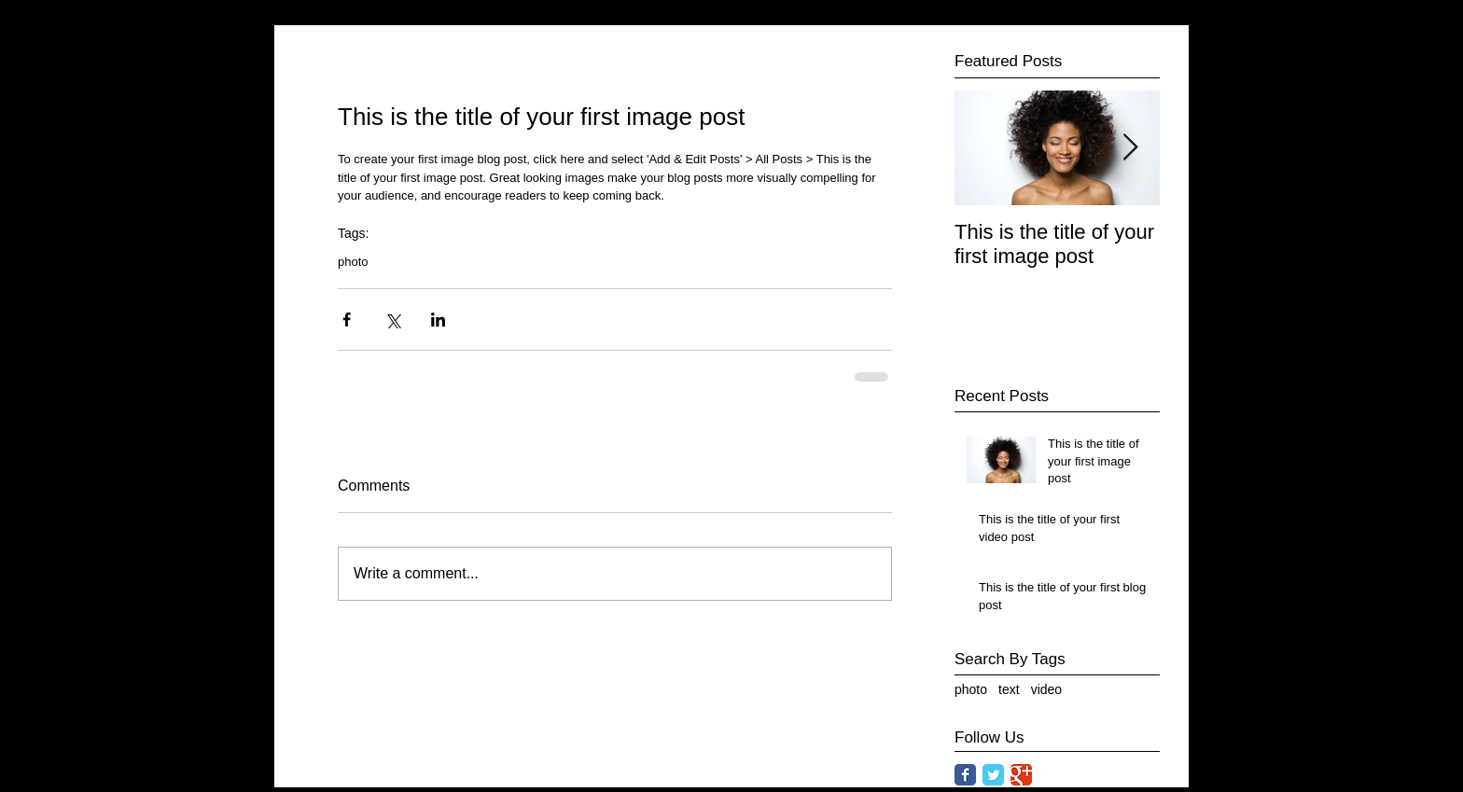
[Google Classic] (1021, 774)
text (1009, 689)
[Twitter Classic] (993, 774)
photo (353, 262)
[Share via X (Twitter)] (392, 319)
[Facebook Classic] (965, 774)
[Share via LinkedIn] (438, 319)
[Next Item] (1130, 147)
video (1046, 689)
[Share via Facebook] (346, 319)
